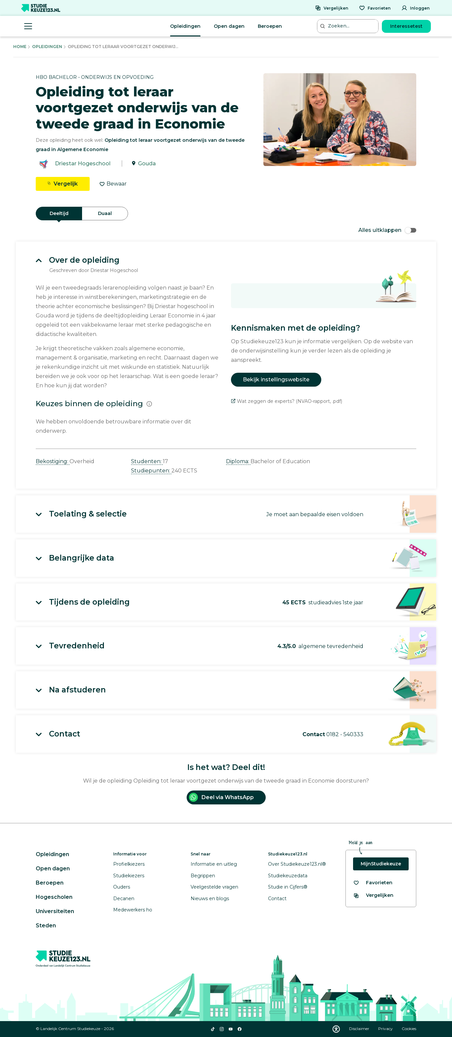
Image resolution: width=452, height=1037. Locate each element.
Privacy (386, 1028)
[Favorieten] (375, 8)
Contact (277, 898)
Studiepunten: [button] (151, 470)
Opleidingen (185, 26)
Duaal (105, 213)
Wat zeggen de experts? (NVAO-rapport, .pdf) (286, 401)
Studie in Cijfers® (287, 887)
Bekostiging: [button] (52, 461)
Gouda (147, 163)
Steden (46, 925)
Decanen (123, 898)
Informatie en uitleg (214, 864)
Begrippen (203, 876)
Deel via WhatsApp (221, 797)
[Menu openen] (28, 26)
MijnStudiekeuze (381, 864)
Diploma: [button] (238, 461)
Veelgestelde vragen (214, 887)
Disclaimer (359, 1028)
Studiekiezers (128, 876)
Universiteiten (55, 911)
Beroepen (270, 26)
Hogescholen (54, 897)
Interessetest (406, 26)
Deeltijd (59, 213)
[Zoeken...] (348, 26)
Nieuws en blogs (210, 898)
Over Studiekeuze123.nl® (297, 864)
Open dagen (229, 26)
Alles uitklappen (387, 230)
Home (19, 46)
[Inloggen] (415, 8)
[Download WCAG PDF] (336, 1029)
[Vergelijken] (331, 8)
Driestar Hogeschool (83, 163)
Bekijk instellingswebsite (276, 379)
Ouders (121, 887)
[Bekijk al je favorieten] (372, 882)
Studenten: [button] (147, 461)
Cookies (409, 1028)
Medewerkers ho (132, 910)
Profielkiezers (129, 864)
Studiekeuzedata (287, 876)
